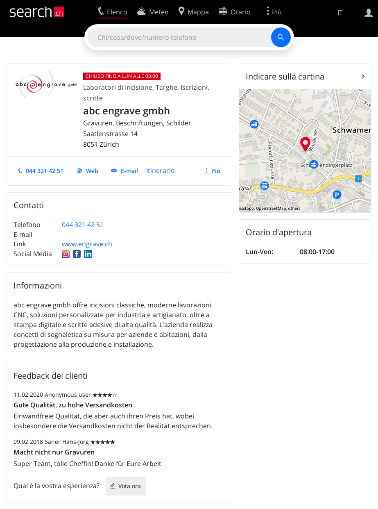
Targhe (166, 87)
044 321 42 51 (44, 171)
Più (215, 171)
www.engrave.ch (87, 243)
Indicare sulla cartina (285, 76)
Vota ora (129, 486)
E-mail (129, 171)
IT (340, 12)
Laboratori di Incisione (117, 87)
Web (92, 171)
